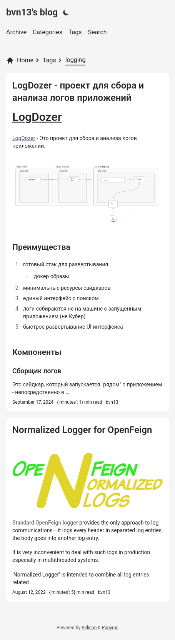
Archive (16, 32)
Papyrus (110, 627)
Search (97, 32)
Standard (23, 523)
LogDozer (23, 138)
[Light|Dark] (66, 12)
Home (19, 60)
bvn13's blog (32, 12)
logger (70, 523)
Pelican (89, 627)
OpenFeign (48, 523)
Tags (75, 32)
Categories (47, 32)
